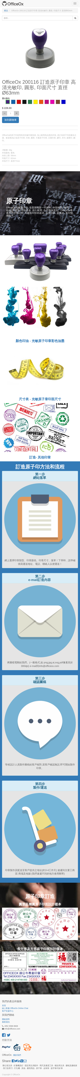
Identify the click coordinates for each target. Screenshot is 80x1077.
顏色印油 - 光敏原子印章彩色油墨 (40, 341)
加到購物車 (10, 120)
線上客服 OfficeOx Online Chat (15, 1008)
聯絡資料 (6, 1019)
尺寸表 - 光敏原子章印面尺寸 (40, 399)
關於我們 (17, 1055)
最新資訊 (6, 1022)
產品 (6, 10)
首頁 (4, 1005)
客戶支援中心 (7, 1011)
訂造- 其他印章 (40, 457)
